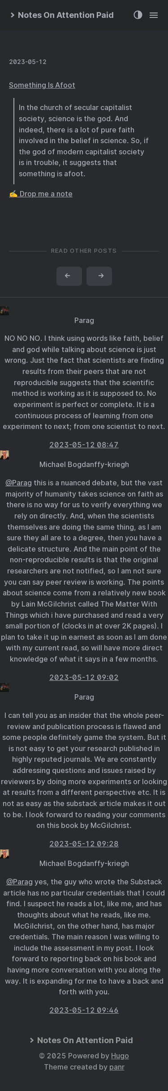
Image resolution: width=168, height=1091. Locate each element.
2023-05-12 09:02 (84, 677)
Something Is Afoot (42, 85)
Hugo (120, 1056)
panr (117, 1067)
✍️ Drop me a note (41, 194)
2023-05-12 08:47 (84, 445)
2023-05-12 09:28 (84, 844)
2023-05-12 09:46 (84, 1010)
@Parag (18, 483)
